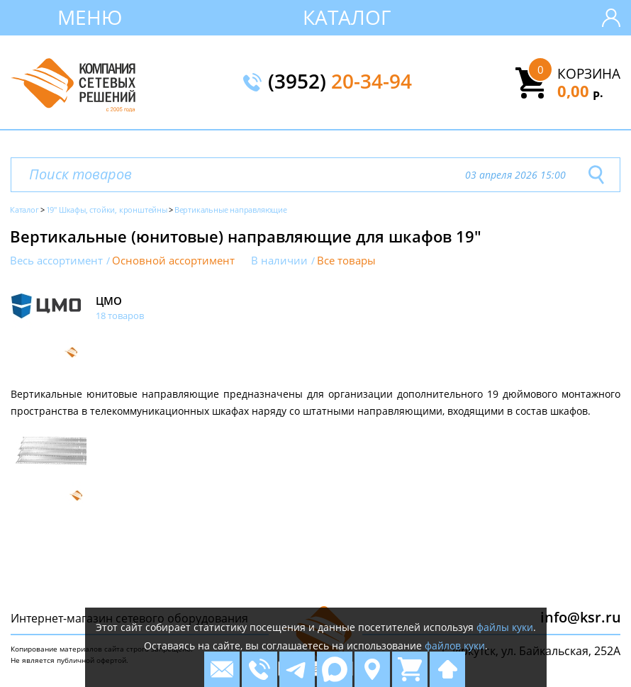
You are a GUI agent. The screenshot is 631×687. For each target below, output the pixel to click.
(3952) (340, 82)
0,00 (580, 90)
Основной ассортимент (173, 260)
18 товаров (120, 315)
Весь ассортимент (56, 260)
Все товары (346, 260)
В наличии (279, 260)
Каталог (347, 17)
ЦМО (109, 301)
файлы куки (504, 627)
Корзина (588, 74)
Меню (89, 17)
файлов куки (455, 645)
